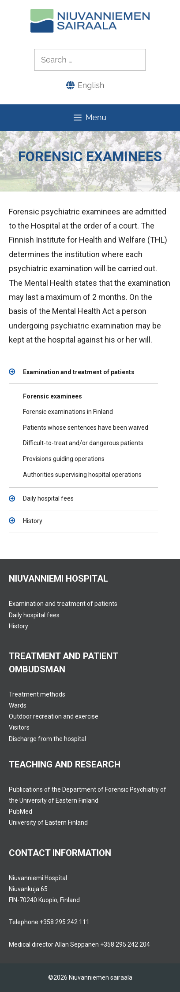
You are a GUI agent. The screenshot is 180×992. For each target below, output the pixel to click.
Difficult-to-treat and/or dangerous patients (83, 442)
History (32, 520)
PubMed (20, 811)
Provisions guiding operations (64, 458)
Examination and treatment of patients (79, 372)
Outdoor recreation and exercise (53, 716)
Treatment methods (37, 694)
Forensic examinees (52, 396)
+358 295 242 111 (65, 922)
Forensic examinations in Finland (68, 411)
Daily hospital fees (48, 498)
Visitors (19, 727)
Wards (17, 705)
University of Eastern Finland (48, 822)
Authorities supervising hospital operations (82, 474)
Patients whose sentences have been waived (85, 427)
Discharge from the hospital (47, 738)
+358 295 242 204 (125, 944)
